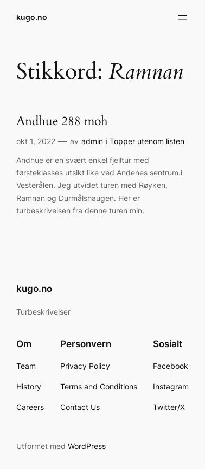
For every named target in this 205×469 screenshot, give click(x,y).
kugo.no (31, 17)
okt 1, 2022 (35, 141)
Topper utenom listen (147, 141)
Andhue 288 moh (62, 121)
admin (92, 141)
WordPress (87, 446)
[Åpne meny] (182, 17)
